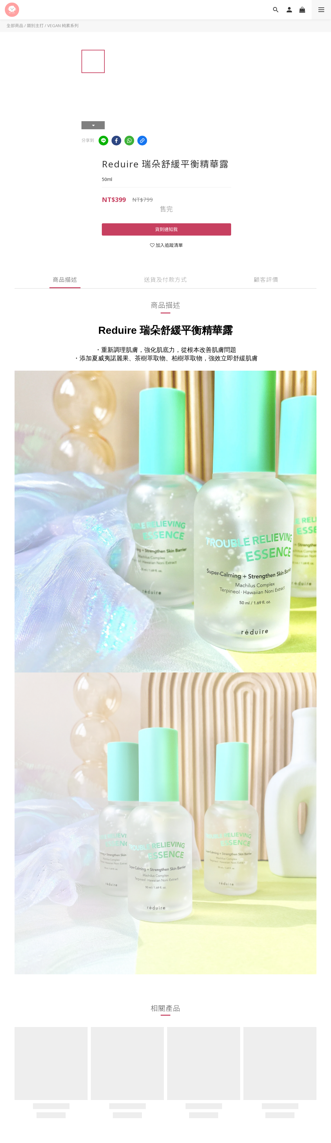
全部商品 (14, 25)
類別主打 (35, 25)
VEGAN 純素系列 (63, 25)
